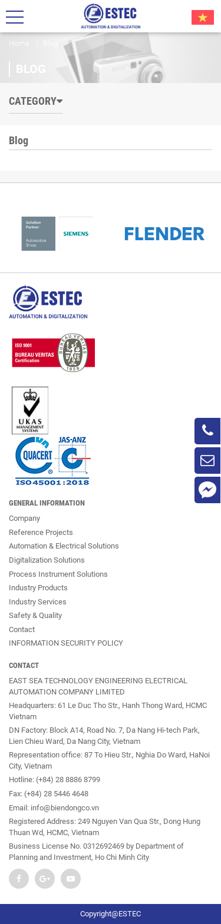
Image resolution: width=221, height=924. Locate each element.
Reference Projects (41, 532)
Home (19, 43)
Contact (22, 629)
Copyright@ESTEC (110, 913)
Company (24, 518)
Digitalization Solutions (47, 560)
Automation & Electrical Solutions (64, 545)
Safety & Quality (35, 615)
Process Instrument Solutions (58, 574)
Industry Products (38, 587)
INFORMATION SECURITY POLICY (66, 643)
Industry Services (38, 601)
